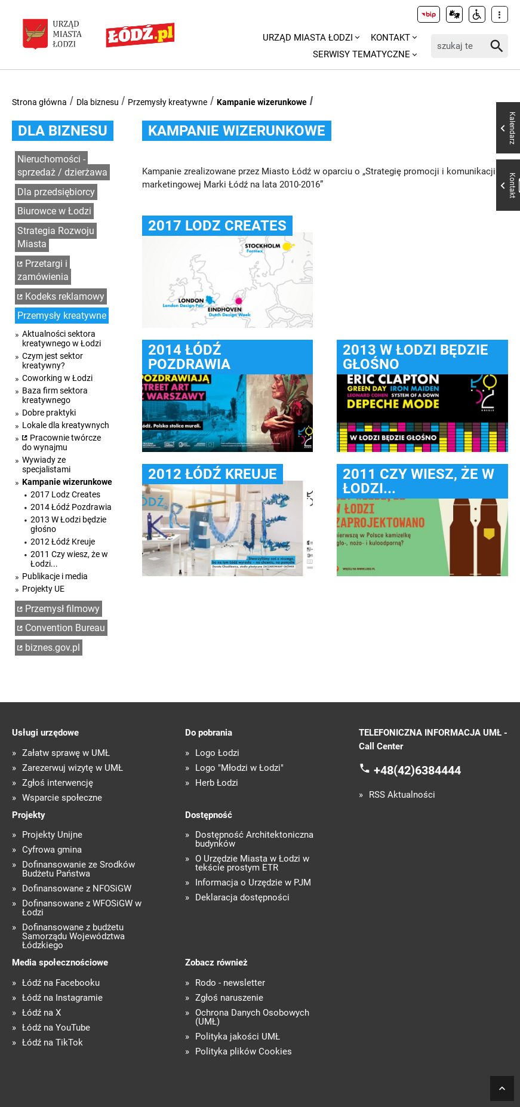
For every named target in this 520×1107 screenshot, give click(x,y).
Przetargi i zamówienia (43, 270)
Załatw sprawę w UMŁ (66, 753)
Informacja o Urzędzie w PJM (253, 882)
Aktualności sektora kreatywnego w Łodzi (61, 338)
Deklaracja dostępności (242, 897)
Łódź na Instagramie (62, 998)
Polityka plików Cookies (243, 1051)
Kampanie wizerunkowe (262, 102)
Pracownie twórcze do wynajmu (61, 442)
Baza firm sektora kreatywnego (55, 395)
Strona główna (39, 102)
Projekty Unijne (52, 835)
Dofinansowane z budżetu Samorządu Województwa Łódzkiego (73, 936)
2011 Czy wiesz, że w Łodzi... (69, 558)
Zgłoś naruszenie (229, 998)
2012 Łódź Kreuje (62, 541)
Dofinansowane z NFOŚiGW (76, 888)
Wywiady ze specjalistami (46, 464)
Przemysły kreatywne (167, 102)
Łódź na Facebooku (61, 983)
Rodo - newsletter (230, 983)
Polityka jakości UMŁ (237, 1036)
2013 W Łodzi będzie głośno (68, 524)
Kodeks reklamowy (64, 296)
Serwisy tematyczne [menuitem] (361, 54)
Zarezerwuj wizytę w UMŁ (72, 768)
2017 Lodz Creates (65, 494)
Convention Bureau (65, 628)
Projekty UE (43, 589)
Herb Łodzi (216, 783)
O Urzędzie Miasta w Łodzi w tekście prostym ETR (252, 863)
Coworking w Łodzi (57, 378)
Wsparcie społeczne (62, 798)
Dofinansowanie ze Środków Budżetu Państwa (78, 869)
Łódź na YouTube (56, 1027)
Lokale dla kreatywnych (65, 425)
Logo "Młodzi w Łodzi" (239, 768)
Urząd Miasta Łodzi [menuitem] (308, 37)
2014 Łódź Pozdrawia (71, 507)
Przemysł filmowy (62, 608)
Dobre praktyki (49, 412)
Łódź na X (41, 1012)
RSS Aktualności (402, 795)
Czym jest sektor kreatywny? (52, 360)
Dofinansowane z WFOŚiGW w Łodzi (81, 908)
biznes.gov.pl (52, 647)
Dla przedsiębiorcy (56, 192)
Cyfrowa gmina (52, 849)
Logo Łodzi (217, 753)
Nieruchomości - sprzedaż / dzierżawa (62, 166)
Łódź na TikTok (52, 1042)
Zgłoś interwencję (57, 783)
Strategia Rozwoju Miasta (55, 237)
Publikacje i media (55, 576)
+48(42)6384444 (417, 770)
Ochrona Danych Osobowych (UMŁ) (252, 1017)
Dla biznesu (97, 102)
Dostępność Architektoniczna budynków (254, 839)
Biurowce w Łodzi (54, 211)
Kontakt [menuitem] (390, 37)
